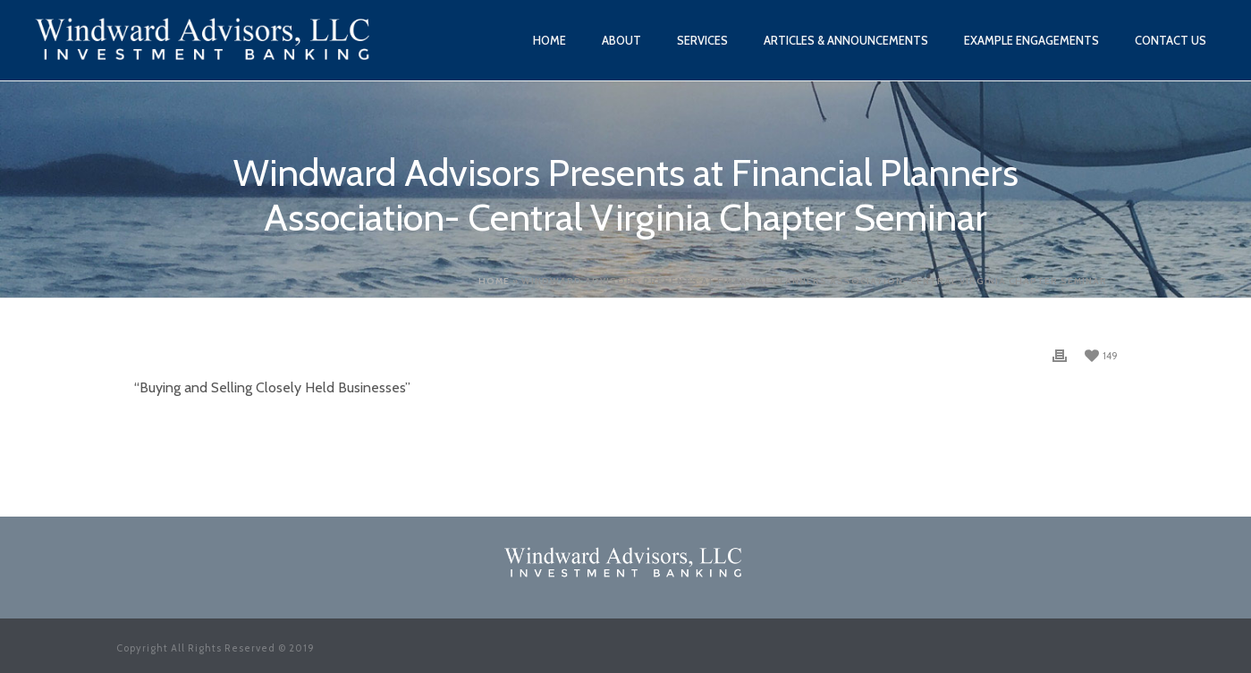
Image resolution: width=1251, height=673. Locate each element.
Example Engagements (1031, 40)
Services (702, 40)
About (621, 40)
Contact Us (1170, 40)
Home (549, 40)
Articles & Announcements (846, 40)
